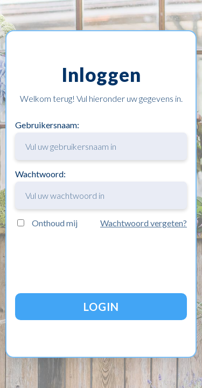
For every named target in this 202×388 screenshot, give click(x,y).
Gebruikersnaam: (101, 140)
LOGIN (101, 306)
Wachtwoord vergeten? (143, 223)
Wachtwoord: (101, 189)
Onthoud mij (55, 223)
